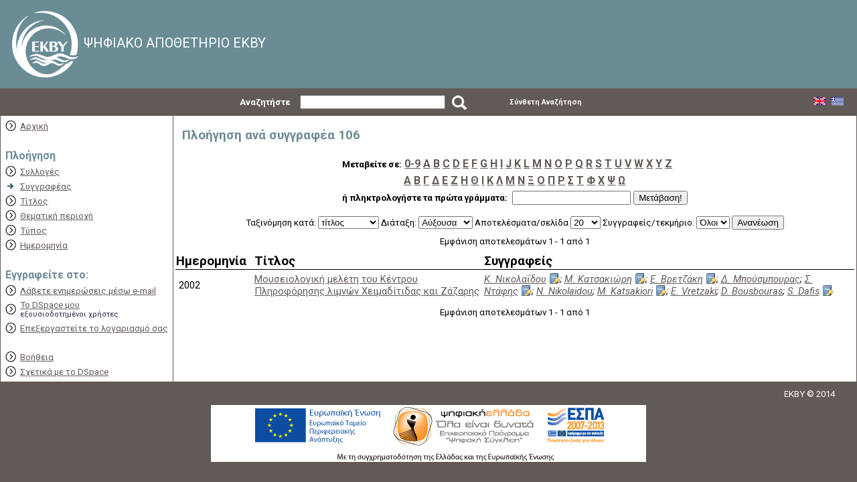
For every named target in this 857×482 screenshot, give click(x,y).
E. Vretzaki (693, 291)
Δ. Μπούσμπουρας (760, 279)
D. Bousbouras (752, 291)
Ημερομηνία (44, 245)
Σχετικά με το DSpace (64, 372)
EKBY (794, 394)
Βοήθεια (37, 357)
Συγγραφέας (46, 186)
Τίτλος (34, 201)
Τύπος (33, 231)
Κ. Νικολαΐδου (515, 279)
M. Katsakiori (625, 291)
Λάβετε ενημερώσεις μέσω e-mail (88, 291)
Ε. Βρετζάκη (676, 279)
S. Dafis (803, 291)
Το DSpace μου (50, 305)
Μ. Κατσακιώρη (598, 279)
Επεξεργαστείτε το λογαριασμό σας (94, 328)
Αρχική (34, 126)
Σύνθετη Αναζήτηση (546, 102)
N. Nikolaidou (564, 291)
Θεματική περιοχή (56, 216)
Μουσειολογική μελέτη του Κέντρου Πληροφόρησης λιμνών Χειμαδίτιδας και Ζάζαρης (366, 285)
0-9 (412, 163)
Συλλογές (40, 172)
